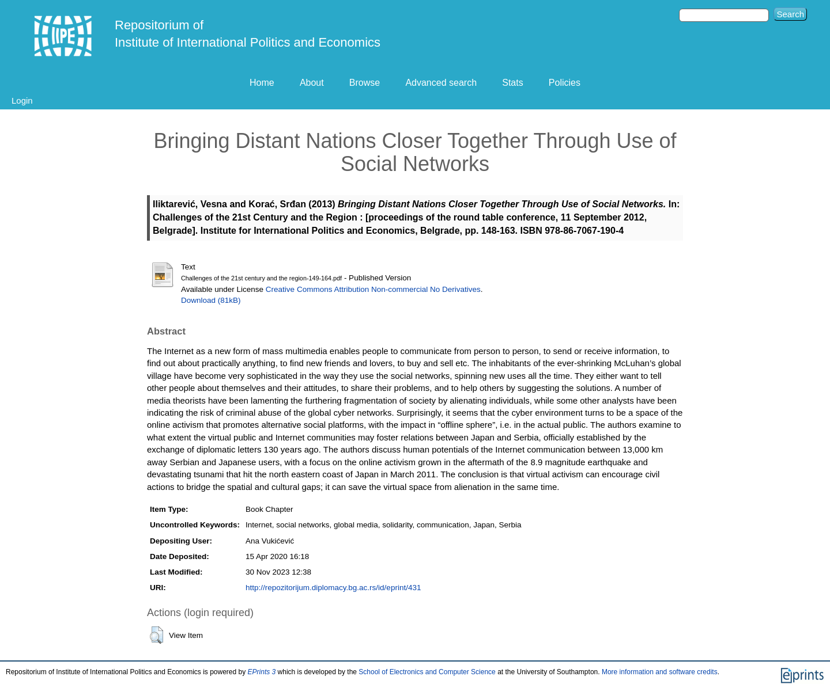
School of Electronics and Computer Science (427, 672)
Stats (512, 83)
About (312, 83)
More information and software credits (660, 672)
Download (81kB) (211, 300)
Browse (364, 83)
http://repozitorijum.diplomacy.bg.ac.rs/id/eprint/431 (333, 587)
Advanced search (441, 83)
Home (262, 83)
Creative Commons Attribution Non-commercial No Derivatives (373, 289)
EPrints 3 (262, 672)
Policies (564, 83)
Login (22, 100)
